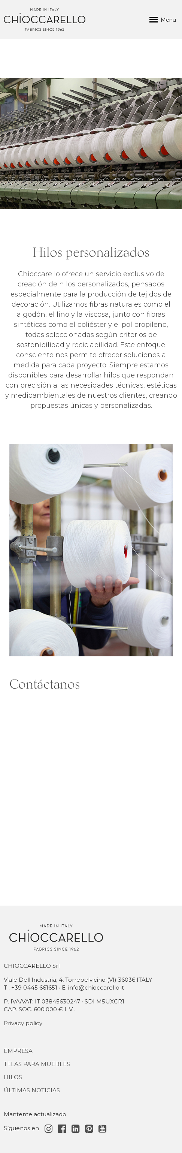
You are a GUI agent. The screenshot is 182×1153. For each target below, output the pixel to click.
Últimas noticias (32, 1090)
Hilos (13, 1077)
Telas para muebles (37, 1064)
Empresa (18, 1050)
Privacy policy (23, 1023)
